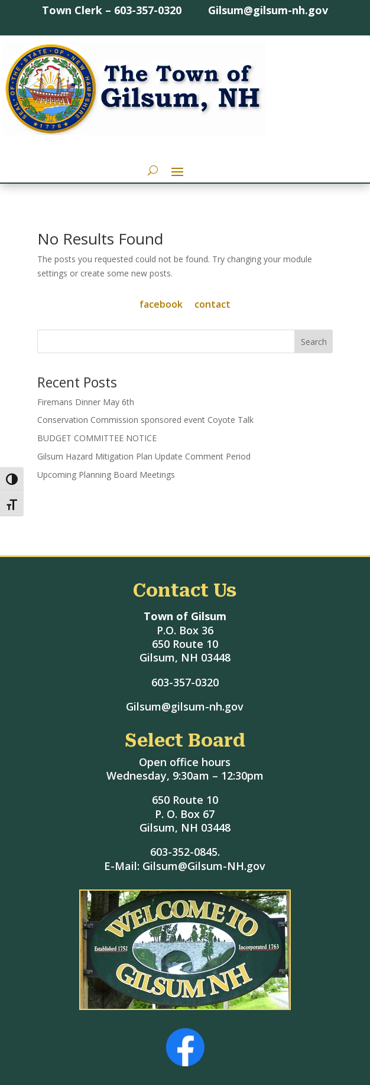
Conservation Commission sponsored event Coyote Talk (145, 419)
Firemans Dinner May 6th (85, 402)
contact (212, 304)
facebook (161, 304)
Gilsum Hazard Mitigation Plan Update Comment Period (144, 456)
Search (314, 341)
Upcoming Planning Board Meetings (106, 474)
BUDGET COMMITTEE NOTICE (97, 438)
